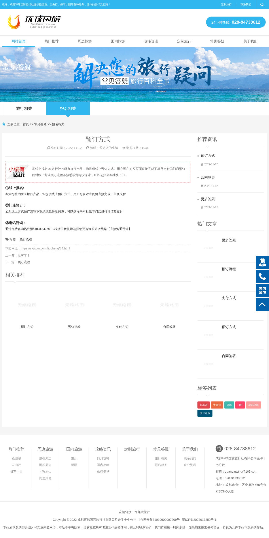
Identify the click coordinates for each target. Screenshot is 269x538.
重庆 (74, 458)
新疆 (74, 465)
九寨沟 (204, 405)
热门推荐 (52, 41)
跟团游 (16, 458)
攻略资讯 (151, 41)
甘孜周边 (45, 471)
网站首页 (18, 41)
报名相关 (68, 110)
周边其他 (45, 478)
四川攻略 (103, 458)
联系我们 (246, 4)
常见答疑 (217, 41)
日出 (240, 405)
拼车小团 (16, 471)
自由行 (16, 465)
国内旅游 (118, 41)
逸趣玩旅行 (142, 512)
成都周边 (45, 458)
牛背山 (217, 405)
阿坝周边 (45, 465)
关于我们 (250, 41)
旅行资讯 (103, 471)
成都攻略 (253, 405)
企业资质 (190, 465)
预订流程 (26, 239)
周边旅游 (85, 41)
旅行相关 (24, 110)
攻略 (229, 405)
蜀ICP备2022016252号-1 (199, 519)
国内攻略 (103, 465)
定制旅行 (226, 4)
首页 (26, 124)
